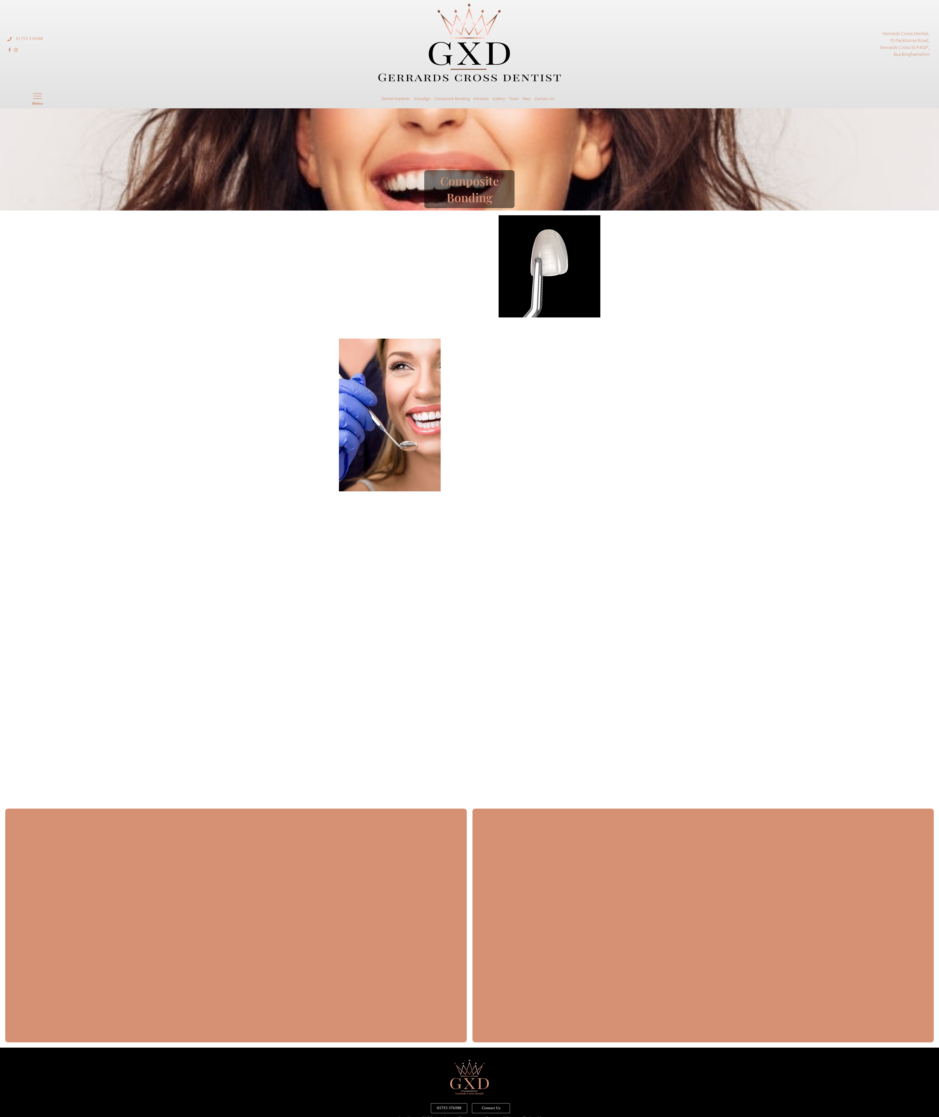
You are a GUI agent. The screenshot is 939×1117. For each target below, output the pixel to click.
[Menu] (37, 96)
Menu (37, 103)
